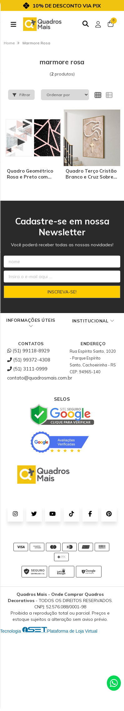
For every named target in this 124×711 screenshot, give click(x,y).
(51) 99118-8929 (28, 351)
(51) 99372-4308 (28, 360)
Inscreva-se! (62, 292)
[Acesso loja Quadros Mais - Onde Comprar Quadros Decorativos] (98, 24)
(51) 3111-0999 (27, 369)
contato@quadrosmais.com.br (39, 378)
